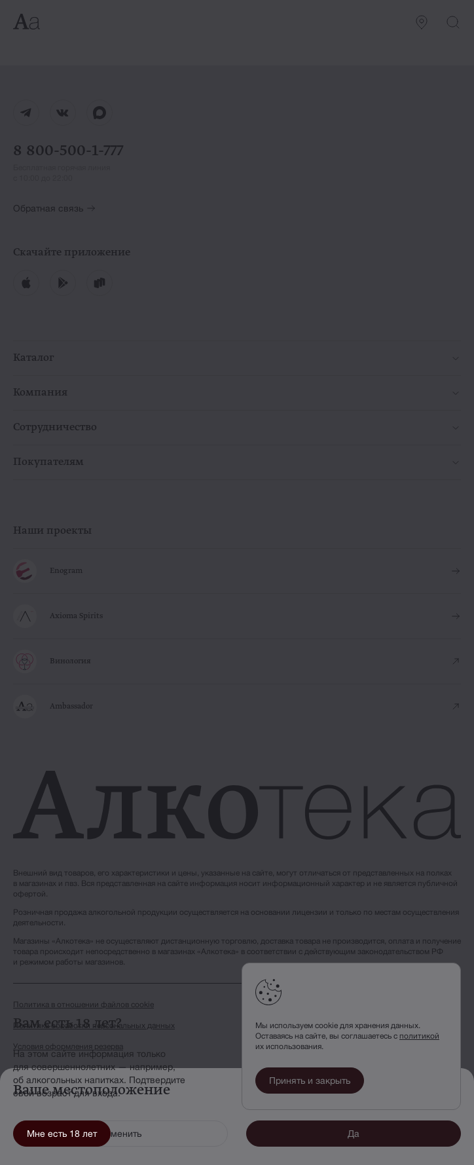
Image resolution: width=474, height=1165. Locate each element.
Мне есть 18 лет (62, 1133)
